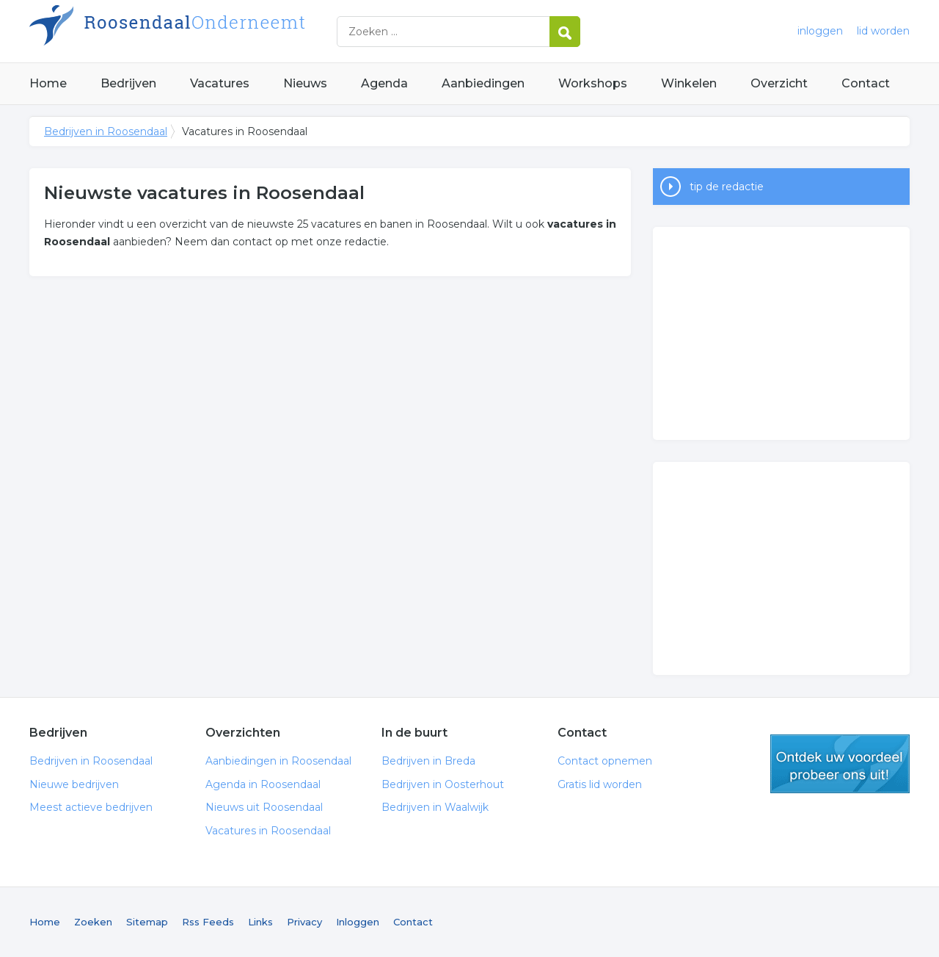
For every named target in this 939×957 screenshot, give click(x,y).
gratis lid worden (840, 763)
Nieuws (305, 83)
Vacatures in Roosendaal (268, 830)
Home (48, 83)
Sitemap (147, 922)
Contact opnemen (605, 761)
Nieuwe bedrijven (74, 784)
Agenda (384, 83)
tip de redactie (727, 186)
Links (260, 922)
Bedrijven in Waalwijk (435, 807)
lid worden (883, 30)
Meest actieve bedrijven (91, 807)
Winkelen (689, 83)
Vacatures (219, 83)
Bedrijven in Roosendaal (212, 31)
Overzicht (779, 83)
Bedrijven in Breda (428, 761)
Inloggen (357, 922)
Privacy (304, 922)
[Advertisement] (781, 333)
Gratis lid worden (600, 784)
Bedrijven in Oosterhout (442, 784)
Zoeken (93, 922)
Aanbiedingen (483, 83)
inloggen (820, 30)
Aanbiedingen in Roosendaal (278, 761)
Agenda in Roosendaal (263, 784)
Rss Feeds (208, 922)
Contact (865, 83)
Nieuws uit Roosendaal (264, 807)
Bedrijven (128, 83)
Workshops (592, 83)
